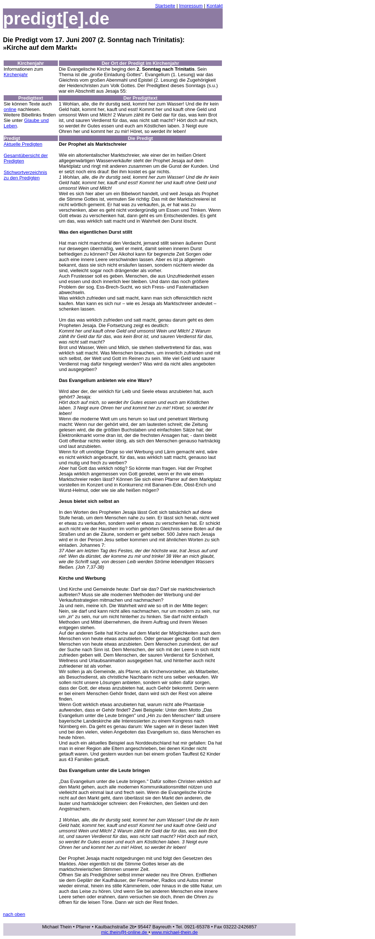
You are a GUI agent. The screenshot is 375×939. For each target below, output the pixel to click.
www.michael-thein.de (175, 932)
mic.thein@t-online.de (125, 932)
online (10, 109)
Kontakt (215, 5)
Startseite (165, 5)
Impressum (191, 5)
